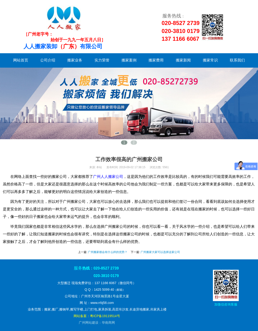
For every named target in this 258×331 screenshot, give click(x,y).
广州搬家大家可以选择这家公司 (160, 252)
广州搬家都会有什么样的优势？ (107, 252)
